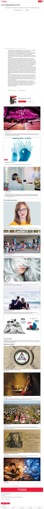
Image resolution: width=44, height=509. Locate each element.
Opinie (11, 469)
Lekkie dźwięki (8, 175)
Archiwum (30, 85)
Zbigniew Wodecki (22, 74)
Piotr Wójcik (5, 409)
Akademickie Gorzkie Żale (10, 146)
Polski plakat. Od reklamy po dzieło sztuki (11, 437)
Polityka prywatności (5, 500)
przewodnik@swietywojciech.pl (7, 480)
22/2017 (29, 82)
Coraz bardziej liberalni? (8, 322)
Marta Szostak (6, 381)
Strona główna (4, 469)
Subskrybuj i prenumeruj (5, 487)
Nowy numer (4, 488)
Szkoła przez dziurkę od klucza (9, 237)
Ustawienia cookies (5, 498)
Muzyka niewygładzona (8, 380)
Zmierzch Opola (8, 114)
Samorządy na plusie (7, 408)
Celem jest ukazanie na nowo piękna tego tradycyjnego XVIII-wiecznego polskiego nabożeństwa (18, 148)
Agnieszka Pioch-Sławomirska (12, 74)
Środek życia (6, 265)
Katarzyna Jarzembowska (8, 176)
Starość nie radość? (7, 209)
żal (18, 74)
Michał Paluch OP (6, 354)
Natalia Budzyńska (7, 116)
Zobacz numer (22, 85)
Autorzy (4, 491)
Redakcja (4, 495)
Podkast (4, 492)
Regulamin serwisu (5, 497)
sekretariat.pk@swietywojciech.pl (17, 480)
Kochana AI (6, 465)
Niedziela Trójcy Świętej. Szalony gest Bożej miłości (12, 353)
